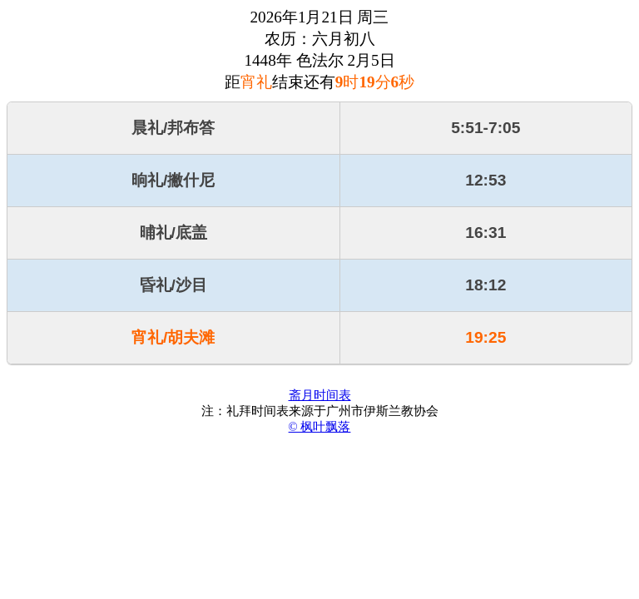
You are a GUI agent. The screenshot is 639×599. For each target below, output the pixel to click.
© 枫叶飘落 (320, 426)
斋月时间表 (320, 395)
